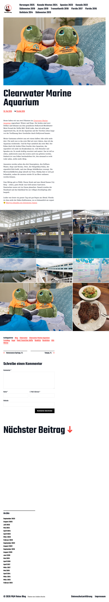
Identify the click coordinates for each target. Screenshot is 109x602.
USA (52, 341)
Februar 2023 (8, 540)
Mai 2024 (6, 527)
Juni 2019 (6, 555)
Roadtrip (38, 341)
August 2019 (7, 552)
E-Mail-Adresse (35, 392)
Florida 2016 (91, 8)
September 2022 (9, 543)
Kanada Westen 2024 (47, 5)
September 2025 (9, 518)
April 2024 (7, 530)
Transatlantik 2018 (60, 8)
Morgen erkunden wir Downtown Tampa (21, 202)
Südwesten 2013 (43, 12)
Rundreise (46, 341)
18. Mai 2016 (7, 111)
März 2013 (6, 579)
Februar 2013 (8, 582)
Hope (13, 341)
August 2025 (8, 521)
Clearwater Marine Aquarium (39, 338)
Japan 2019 (43, 8)
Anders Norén (40, 596)
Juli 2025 (6, 524)
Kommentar (7, 370)
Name (5, 392)
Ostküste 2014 (26, 12)
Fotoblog (6, 341)
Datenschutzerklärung (81, 597)
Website (5, 400)
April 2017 (6, 564)
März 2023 (7, 537)
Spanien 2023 (66, 5)
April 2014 (6, 573)
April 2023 (7, 534)
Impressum (100, 597)
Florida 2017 (77, 8)
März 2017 (6, 567)
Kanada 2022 (82, 5)
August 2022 (7, 546)
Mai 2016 (6, 570)
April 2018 (6, 561)
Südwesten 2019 (27, 8)
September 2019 (9, 549)
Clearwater (24, 338)
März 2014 (7, 576)
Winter (5, 343)
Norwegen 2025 (26, 5)
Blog (16, 338)
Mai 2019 (6, 558)
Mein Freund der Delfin (25, 341)
